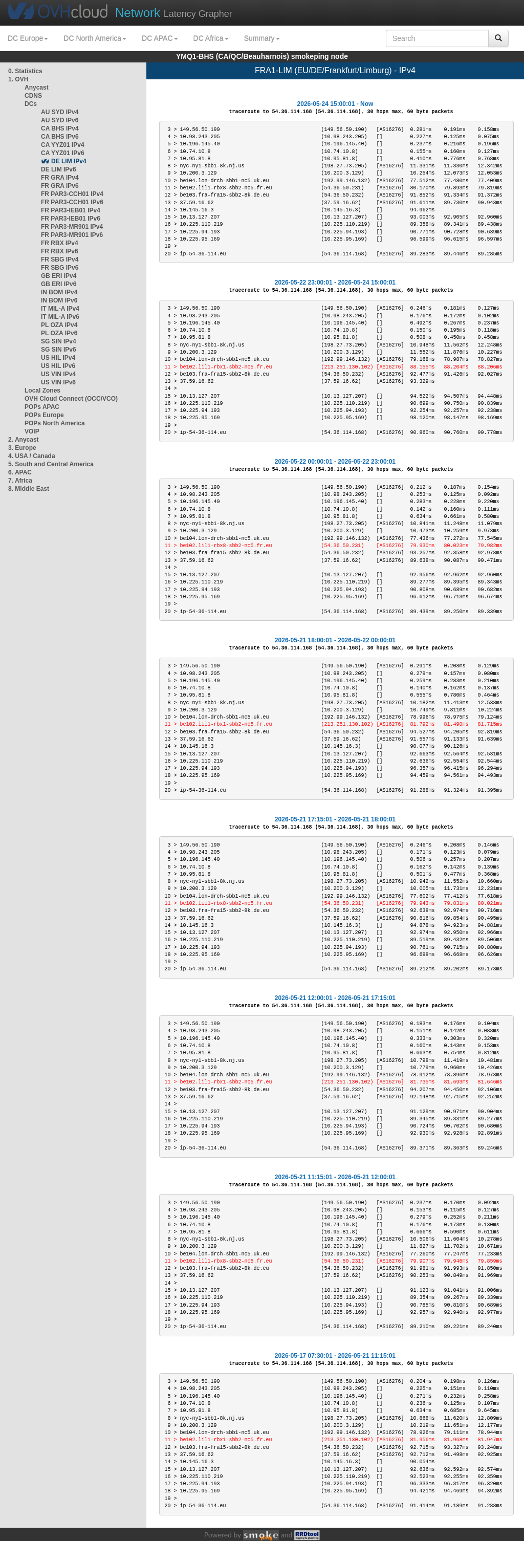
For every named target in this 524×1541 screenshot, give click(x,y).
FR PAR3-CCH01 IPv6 (72, 202)
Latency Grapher (173, 12)
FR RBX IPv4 (59, 243)
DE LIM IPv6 (58, 169)
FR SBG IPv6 (59, 267)
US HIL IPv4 (58, 357)
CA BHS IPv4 (60, 128)
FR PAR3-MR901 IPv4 (72, 226)
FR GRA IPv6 (60, 185)
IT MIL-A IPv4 (60, 308)
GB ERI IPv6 (58, 284)
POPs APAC (42, 406)
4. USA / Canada (31, 456)
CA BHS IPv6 (60, 136)
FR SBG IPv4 (59, 259)
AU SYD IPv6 (59, 120)
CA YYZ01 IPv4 (62, 144)
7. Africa (20, 480)
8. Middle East (28, 488)
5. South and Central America (51, 464)
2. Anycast (23, 439)
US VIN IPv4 (58, 374)
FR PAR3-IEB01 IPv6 (70, 218)
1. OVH (18, 79)
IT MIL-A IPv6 (60, 316)
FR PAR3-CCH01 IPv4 (72, 194)
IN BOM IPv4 (59, 292)
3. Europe (22, 447)
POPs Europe (44, 415)
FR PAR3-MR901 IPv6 (72, 234)
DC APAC (160, 38)
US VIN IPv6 (58, 382)
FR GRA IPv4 (60, 177)
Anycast (37, 87)
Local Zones (42, 390)
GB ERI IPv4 (58, 275)
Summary (262, 38)
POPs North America (55, 423)
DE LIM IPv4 (68, 161)
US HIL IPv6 (58, 366)
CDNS (33, 95)
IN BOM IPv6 (59, 300)
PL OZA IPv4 (59, 325)
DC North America (94, 38)
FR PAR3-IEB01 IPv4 (70, 210)
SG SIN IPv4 (58, 341)
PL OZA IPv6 (59, 333)
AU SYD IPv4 (59, 112)
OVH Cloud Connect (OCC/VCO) (71, 398)
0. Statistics (25, 71)
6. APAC (20, 472)
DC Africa (211, 38)
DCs (31, 103)
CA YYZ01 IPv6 (62, 153)
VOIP (32, 431)
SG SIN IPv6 (58, 349)
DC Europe (28, 38)
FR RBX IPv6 (59, 251)
